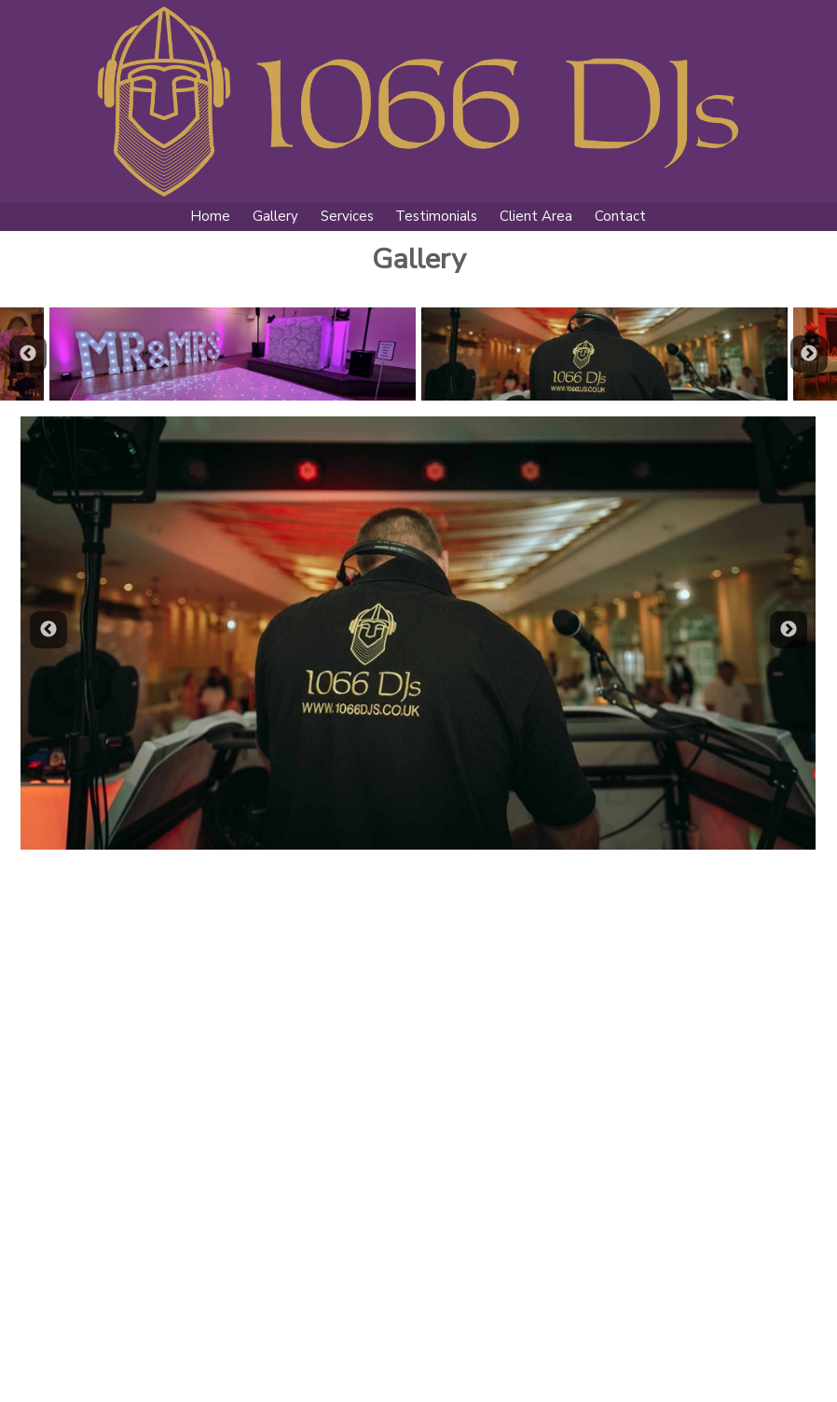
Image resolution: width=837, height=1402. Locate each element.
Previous (28, 354)
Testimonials (436, 216)
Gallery (275, 216)
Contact (620, 216)
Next (809, 354)
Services (347, 216)
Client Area (536, 216)
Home (210, 216)
